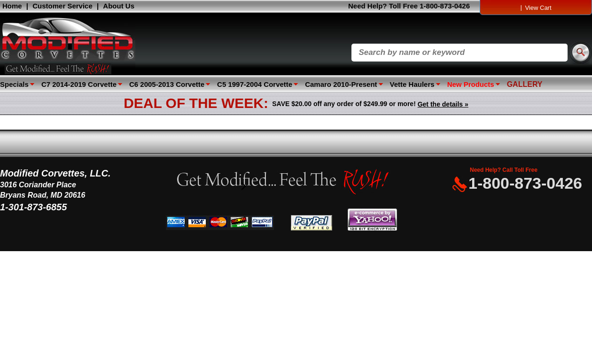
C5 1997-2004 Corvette (254, 84)
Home (12, 6)
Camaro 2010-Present (341, 84)
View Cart (538, 7)
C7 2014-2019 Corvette (79, 84)
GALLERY (525, 84)
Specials (14, 84)
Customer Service (62, 6)
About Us (118, 6)
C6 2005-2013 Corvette (166, 84)
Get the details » (443, 104)
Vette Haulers (412, 84)
